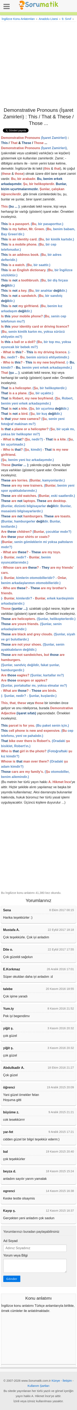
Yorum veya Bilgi (15, 1255)
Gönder (11, 1279)
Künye (56, 1380)
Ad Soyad (10, 1241)
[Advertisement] (38, 64)
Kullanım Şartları (38, 1385)
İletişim (67, 1380)
